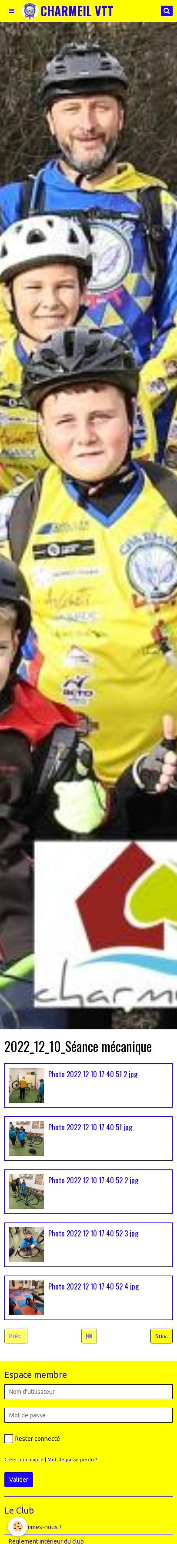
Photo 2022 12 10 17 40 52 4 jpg (93, 1285)
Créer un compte (23, 1459)
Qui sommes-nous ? (35, 1527)
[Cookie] (17, 1526)
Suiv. (161, 1336)
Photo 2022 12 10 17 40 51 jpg (90, 1126)
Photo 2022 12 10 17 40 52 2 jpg (93, 1179)
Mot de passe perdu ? (72, 1459)
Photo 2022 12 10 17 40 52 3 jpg (93, 1232)
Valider (18, 1479)
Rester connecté (32, 1438)
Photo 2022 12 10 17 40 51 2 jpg (92, 1073)
